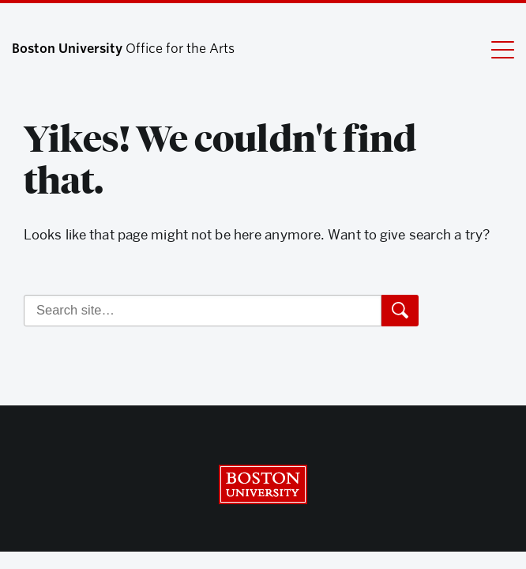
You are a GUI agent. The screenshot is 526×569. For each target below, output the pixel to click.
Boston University (263, 484)
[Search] (202, 310)
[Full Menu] (493, 49)
